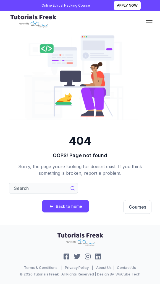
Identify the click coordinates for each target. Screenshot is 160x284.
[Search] (43, 188)
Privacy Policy (77, 267)
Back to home (65, 206)
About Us (104, 267)
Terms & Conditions (40, 267)
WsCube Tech (128, 274)
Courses (137, 207)
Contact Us (126, 267)
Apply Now (127, 5)
